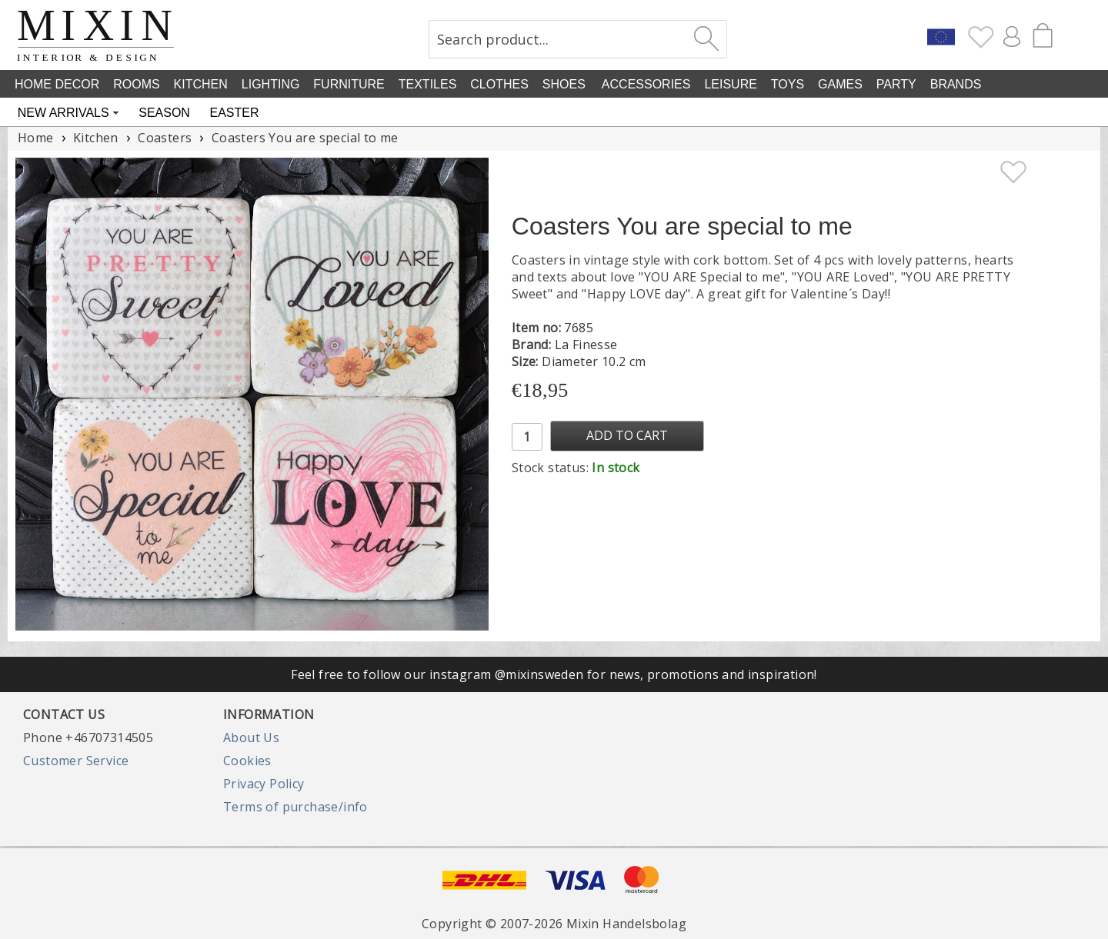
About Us (251, 737)
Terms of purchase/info (295, 806)
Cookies (247, 760)
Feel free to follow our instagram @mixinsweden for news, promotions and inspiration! (554, 674)
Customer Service (75, 760)
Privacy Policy (264, 783)
